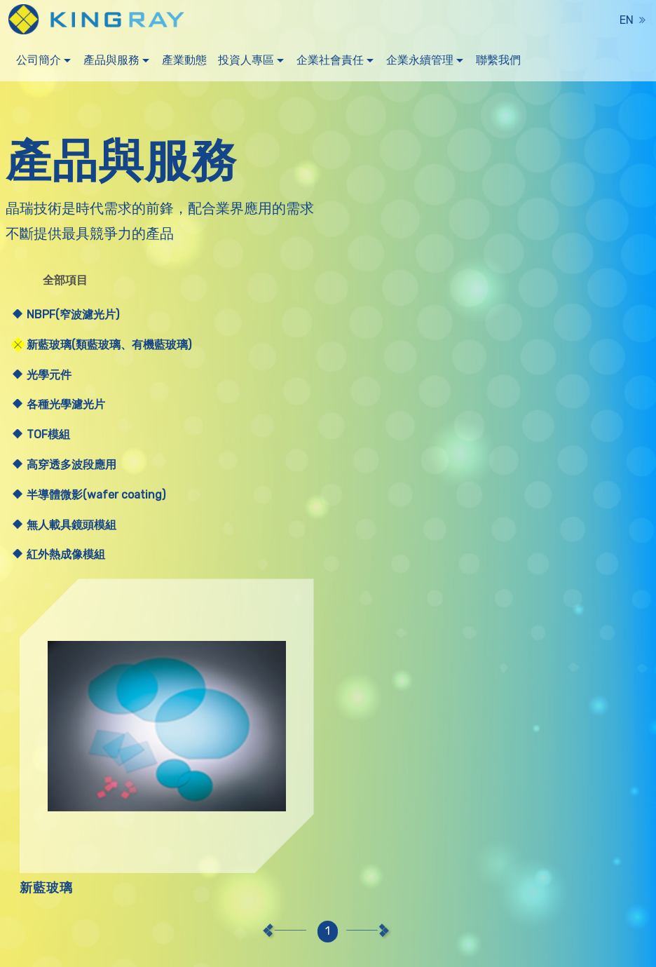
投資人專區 (246, 62)
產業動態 (184, 62)
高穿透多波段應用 (71, 464)
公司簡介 (38, 62)
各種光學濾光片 (66, 404)
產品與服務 (111, 62)
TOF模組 (48, 434)
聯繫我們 (498, 62)
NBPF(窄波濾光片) (73, 314)
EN (627, 20)
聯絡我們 (486, 947)
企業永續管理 (419, 62)
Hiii (252, 948)
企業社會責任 (330, 62)
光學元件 (49, 374)
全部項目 (68, 280)
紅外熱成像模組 (66, 554)
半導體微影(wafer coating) (96, 494)
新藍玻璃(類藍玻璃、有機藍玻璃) (109, 344)
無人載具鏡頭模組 (71, 525)
